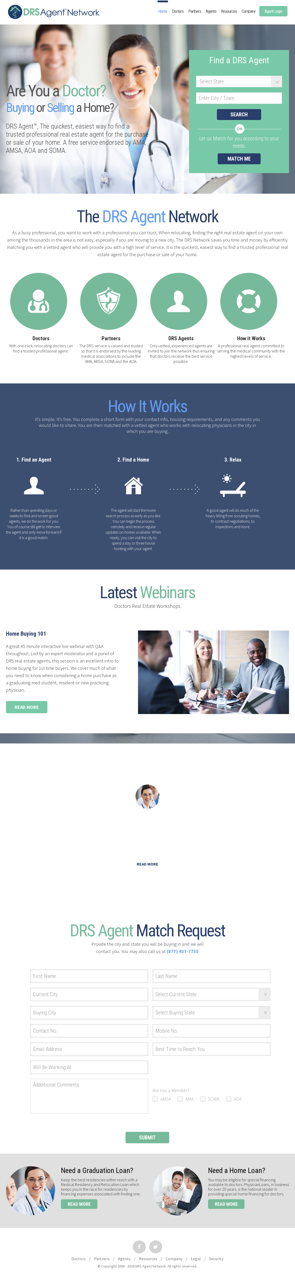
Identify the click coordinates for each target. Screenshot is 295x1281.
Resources (229, 11)
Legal (196, 1258)
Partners (194, 11)
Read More (27, 707)
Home (162, 11)
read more (79, 1204)
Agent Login (273, 11)
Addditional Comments (89, 1096)
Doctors (178, 11)
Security (216, 1258)
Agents (211, 11)
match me (239, 159)
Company (248, 11)
